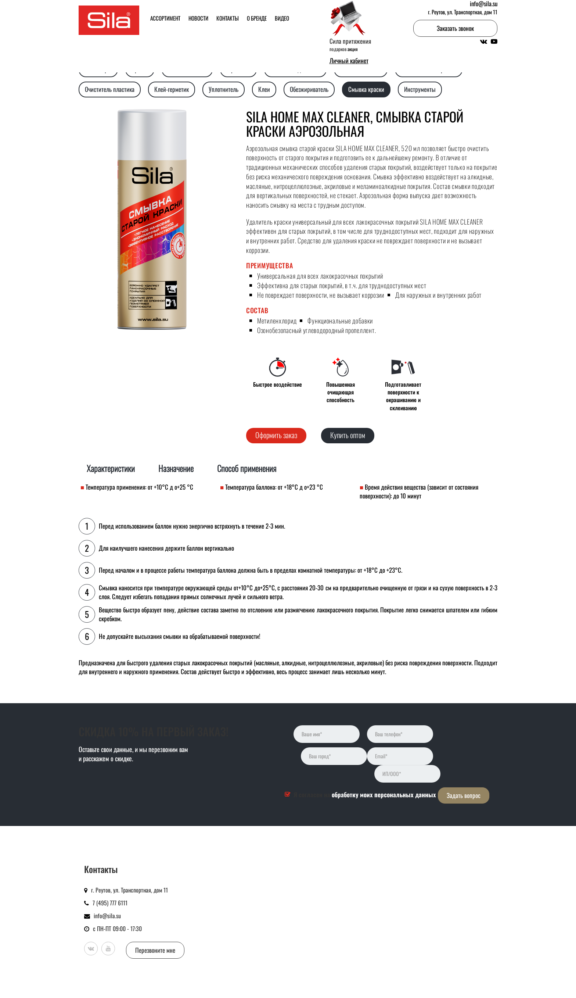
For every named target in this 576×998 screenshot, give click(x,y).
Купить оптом (347, 434)
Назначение (176, 468)
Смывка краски (366, 89)
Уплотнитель (223, 89)
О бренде (257, 18)
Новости (198, 18)
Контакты (227, 18)
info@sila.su (107, 915)
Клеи (264, 89)
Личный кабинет (349, 60)
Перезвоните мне (155, 950)
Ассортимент (165, 18)
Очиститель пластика (109, 89)
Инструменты (420, 89)
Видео (282, 18)
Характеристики (111, 468)
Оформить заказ (276, 434)
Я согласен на (365, 794)
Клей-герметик (171, 89)
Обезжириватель (309, 89)
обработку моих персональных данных (384, 794)
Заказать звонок (455, 28)
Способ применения (246, 468)
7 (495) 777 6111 (110, 902)
